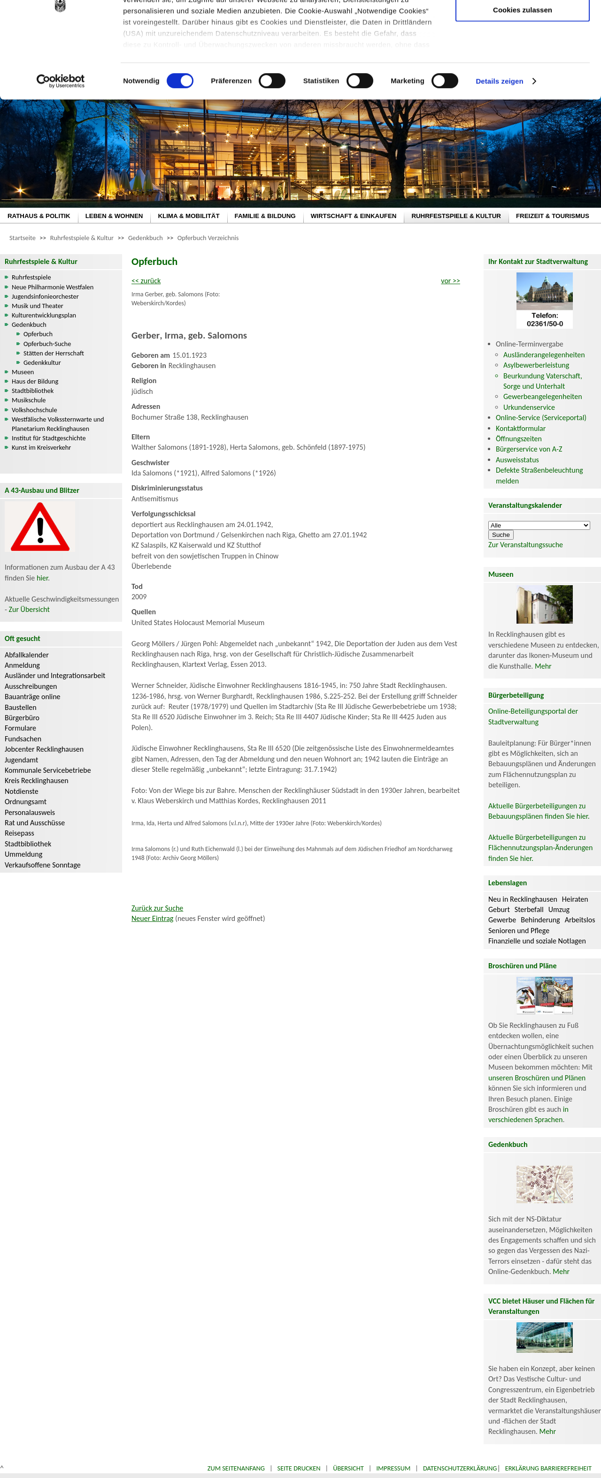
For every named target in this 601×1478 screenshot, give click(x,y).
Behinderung (540, 919)
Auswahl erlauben (523, 54)
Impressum (393, 1468)
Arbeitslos (580, 919)
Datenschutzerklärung (460, 1468)
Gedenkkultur (42, 362)
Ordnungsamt (25, 801)
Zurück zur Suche (157, 908)
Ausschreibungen (31, 686)
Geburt (499, 909)
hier (42, 577)
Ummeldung (23, 854)
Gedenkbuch (145, 238)
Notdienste (22, 791)
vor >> (450, 280)
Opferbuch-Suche (47, 343)
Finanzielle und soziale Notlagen (537, 940)
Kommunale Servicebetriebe (48, 770)
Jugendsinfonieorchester (45, 296)
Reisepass (19, 833)
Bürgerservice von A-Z (529, 449)
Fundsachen (23, 738)
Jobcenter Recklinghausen (44, 749)
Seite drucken (299, 1468)
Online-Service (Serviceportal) (541, 417)
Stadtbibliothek (33, 390)
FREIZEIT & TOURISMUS (552, 215)
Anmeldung (22, 665)
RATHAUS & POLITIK (39, 215)
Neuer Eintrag (152, 918)
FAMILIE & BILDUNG (265, 215)
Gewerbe (502, 919)
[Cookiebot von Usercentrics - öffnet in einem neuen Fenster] (61, 150)
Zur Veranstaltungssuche (525, 544)
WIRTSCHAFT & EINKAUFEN (354, 215)
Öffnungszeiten (519, 438)
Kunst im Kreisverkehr (41, 447)
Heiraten (575, 899)
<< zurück (146, 280)
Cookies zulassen (522, 78)
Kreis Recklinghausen (37, 780)
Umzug (559, 909)
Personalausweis (30, 812)
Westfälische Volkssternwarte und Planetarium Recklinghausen (58, 424)
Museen (23, 372)
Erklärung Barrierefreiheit (548, 1468)
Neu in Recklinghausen (522, 899)
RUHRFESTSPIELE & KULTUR (456, 215)
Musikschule (29, 400)
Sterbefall (529, 909)
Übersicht (348, 1468)
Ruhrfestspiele (31, 277)
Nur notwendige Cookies (522, 27)
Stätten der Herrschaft (53, 353)
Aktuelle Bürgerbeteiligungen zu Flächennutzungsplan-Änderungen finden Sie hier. (540, 848)
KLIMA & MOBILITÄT (188, 215)
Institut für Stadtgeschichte (49, 438)
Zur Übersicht (29, 609)
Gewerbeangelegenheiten (542, 396)
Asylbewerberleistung (536, 365)
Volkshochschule (34, 410)
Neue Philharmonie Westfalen (52, 287)
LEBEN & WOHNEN (114, 215)
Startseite (22, 238)
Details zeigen (499, 150)
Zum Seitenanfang (236, 1468)
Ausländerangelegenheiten (544, 354)
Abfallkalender (27, 654)
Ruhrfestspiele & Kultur (82, 238)
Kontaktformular (521, 428)
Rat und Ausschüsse (35, 822)
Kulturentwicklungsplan (44, 315)
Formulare (20, 728)
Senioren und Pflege (518, 930)
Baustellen (21, 707)
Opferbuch (38, 334)
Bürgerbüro (22, 717)
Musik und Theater (37, 306)
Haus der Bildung (35, 381)
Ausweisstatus (517, 459)
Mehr (543, 666)
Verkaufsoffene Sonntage (43, 864)
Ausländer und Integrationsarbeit (55, 675)
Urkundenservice (529, 407)
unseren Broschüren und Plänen (537, 1077)
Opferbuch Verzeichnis (208, 238)
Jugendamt (21, 759)
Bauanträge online (33, 696)
